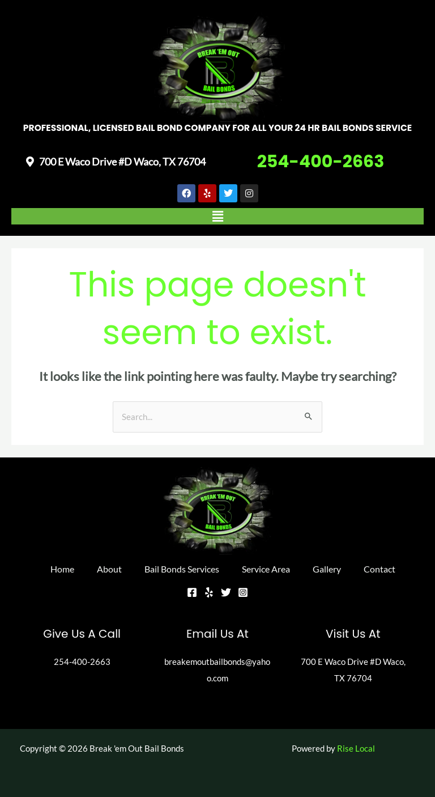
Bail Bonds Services (181, 568)
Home (62, 568)
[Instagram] (243, 592)
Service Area (266, 568)
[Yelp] (209, 592)
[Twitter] (226, 592)
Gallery (327, 568)
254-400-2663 (321, 161)
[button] (217, 216)
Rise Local (356, 748)
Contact (379, 568)
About (109, 568)
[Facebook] (192, 592)
